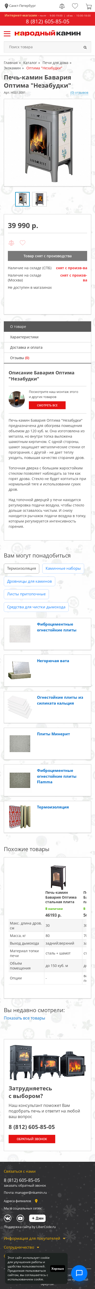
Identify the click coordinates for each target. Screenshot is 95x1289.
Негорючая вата (53, 660)
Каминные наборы (63, 568)
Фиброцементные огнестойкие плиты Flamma (57, 776)
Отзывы (19, 357)
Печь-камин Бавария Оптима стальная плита (61, 897)
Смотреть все (47, 405)
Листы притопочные (26, 593)
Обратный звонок (32, 1139)
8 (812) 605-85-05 (47, 21)
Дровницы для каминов (29, 581)
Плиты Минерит (53, 733)
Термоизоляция (21, 568)
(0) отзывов (79, 92)
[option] (47, 142)
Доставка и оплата (26, 347)
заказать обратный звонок (25, 1185)
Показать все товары (24, 1018)
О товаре (18, 326)
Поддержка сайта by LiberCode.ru (30, 1226)
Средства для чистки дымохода (36, 606)
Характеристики (24, 337)
